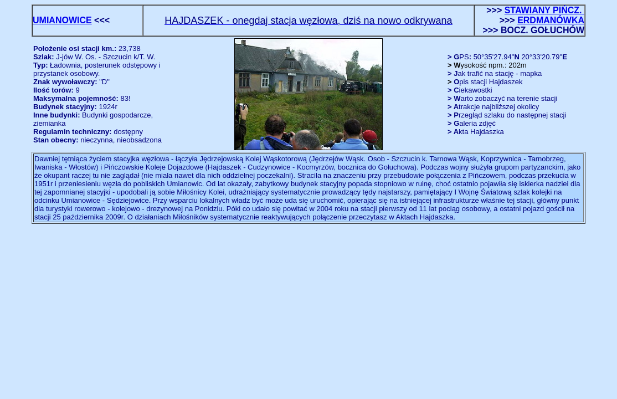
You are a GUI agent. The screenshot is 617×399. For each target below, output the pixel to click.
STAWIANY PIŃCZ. (544, 10)
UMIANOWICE (62, 20)
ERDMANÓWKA (550, 20)
